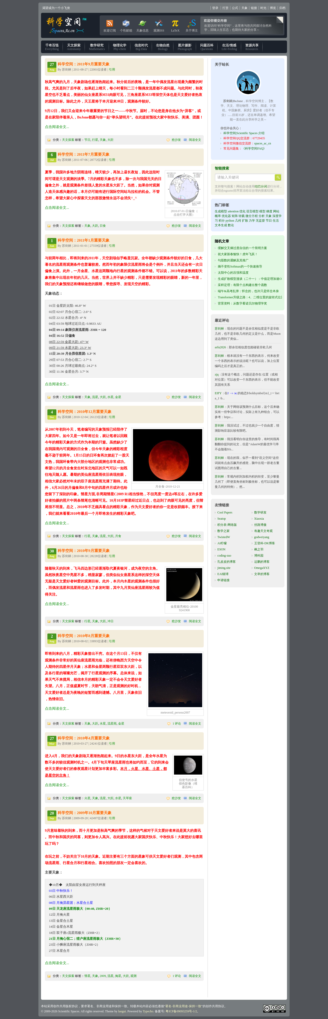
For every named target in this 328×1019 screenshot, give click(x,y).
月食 (118, 536)
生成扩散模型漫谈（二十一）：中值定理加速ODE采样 (255, 279)
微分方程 (251, 216)
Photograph (185, 47)
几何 (238, 220)
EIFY (218, 393)
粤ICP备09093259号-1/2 (181, 1011)
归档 (282, 8)
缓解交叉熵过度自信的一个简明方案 (242, 248)
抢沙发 (176, 140)
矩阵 (235, 216)
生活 (276, 220)
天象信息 (142, 25)
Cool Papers (224, 512)
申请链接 (223, 580)
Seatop (221, 518)
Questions (206, 47)
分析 (262, 216)
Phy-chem (119, 47)
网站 (276, 211)
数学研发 (260, 512)
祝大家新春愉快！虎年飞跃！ (238, 254)
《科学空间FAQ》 (254, 148)
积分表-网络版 (227, 525)
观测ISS (158, 25)
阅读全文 (195, 140)
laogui (122, 1011)
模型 (262, 211)
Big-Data (141, 47)
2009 (103, 976)
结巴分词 (261, 186)
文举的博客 (262, 574)
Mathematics (97, 47)
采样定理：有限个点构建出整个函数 (242, 285)
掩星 (118, 976)
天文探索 (68, 140)
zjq (217, 374)
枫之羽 (258, 549)
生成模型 (221, 211)
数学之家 (223, 531)
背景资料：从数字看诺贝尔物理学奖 (242, 303)
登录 (215, 8)
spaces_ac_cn (262, 143)
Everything (52, 47)
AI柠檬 (222, 543)
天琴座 (127, 798)
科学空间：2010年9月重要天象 (84, 551)
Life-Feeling (229, 47)
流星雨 (112, 723)
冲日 (110, 621)
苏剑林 (219, 328)
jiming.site (223, 568)
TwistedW (223, 537)
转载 (242, 216)
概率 (218, 216)
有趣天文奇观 (263, 531)
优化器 (226, 216)
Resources (252, 47)
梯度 (269, 211)
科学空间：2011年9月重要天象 (83, 64)
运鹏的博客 (262, 561)
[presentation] (233, 393)
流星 (95, 397)
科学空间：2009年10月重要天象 (84, 813)
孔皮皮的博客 (226, 561)
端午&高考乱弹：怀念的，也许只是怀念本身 (248, 291)
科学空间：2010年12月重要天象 (84, 412)
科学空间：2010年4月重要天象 (84, 738)
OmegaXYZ (261, 568)
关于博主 (192, 25)
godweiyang (261, 537)
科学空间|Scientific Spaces (67, 25)
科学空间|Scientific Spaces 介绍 (243, 133)
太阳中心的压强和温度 (233, 272)
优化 (242, 211)
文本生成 (221, 225)
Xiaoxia (259, 518)
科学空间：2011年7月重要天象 (83, 154)
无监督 (260, 220)
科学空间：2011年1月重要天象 (83, 240)
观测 (133, 976)
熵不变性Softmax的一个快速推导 (240, 266)
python (229, 220)
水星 (110, 397)
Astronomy (74, 47)
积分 (222, 220)
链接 (254, 8)
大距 (110, 140)
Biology (162, 47)
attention (233, 211)
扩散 (245, 220)
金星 (118, 397)
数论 (231, 225)
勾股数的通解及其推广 (233, 260)
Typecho (148, 1011)
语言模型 (252, 211)
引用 (112, 69)
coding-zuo (224, 555)
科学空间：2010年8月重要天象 (84, 636)
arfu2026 (220, 347)
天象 (244, 8)
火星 (87, 798)
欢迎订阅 (110, 25)
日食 (103, 225)
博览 (273, 8)
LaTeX (175, 25)
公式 (235, 8)
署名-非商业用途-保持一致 (183, 1006)
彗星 (87, 976)
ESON (221, 549)
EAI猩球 (223, 574)
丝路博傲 (260, 525)
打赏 (225, 8)
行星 (95, 140)
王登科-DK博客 (264, 543)
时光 (263, 8)
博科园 (258, 555)
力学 (252, 220)
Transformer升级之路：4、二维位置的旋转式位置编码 (254, 297)
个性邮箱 (126, 25)
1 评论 (176, 723)
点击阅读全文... (57, 127)
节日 (87, 140)
